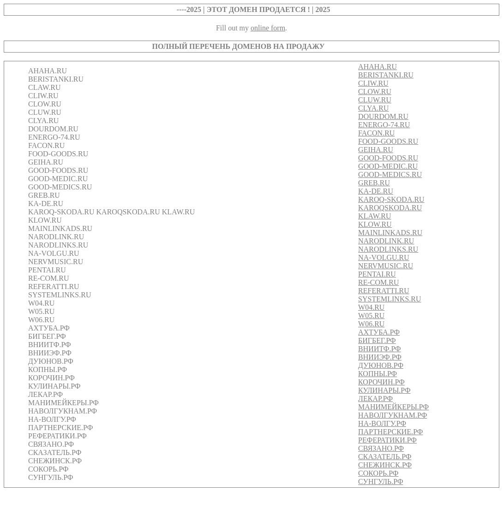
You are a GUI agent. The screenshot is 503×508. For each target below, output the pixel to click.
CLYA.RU (373, 108)
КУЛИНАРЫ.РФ (384, 390)
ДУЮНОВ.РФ (380, 365)
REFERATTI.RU (383, 291)
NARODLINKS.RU (388, 249)
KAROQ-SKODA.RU (391, 199)
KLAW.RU (374, 216)
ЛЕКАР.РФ (375, 398)
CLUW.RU (374, 100)
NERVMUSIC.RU (385, 266)
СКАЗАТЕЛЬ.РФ (384, 457)
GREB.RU (374, 183)
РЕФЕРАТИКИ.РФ (387, 440)
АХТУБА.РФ (379, 332)
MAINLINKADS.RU (390, 232)
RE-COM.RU (378, 282)
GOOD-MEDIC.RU (388, 166)
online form (268, 28)
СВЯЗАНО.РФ (381, 448)
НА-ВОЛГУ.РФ (382, 423)
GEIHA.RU (375, 150)
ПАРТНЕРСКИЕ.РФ (390, 432)
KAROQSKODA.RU (390, 208)
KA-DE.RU (375, 191)
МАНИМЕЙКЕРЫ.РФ (393, 407)
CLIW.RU (373, 83)
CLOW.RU (374, 91)
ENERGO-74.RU (384, 125)
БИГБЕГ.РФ (377, 340)
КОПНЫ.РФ (377, 374)
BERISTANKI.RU (385, 75)
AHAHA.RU (377, 67)
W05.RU (371, 315)
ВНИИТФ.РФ (379, 349)
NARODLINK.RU (386, 241)
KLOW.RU (375, 224)
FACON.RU (376, 133)
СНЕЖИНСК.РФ (385, 465)
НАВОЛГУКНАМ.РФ (392, 415)
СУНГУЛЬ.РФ (380, 481)
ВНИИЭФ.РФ (379, 357)
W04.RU (371, 307)
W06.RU (371, 324)
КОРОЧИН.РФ (381, 382)
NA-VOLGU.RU (383, 257)
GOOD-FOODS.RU (388, 158)
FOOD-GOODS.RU (388, 141)
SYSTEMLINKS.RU (389, 299)
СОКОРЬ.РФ (378, 473)
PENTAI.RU (377, 274)
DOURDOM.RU (383, 116)
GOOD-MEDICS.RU (390, 174)
